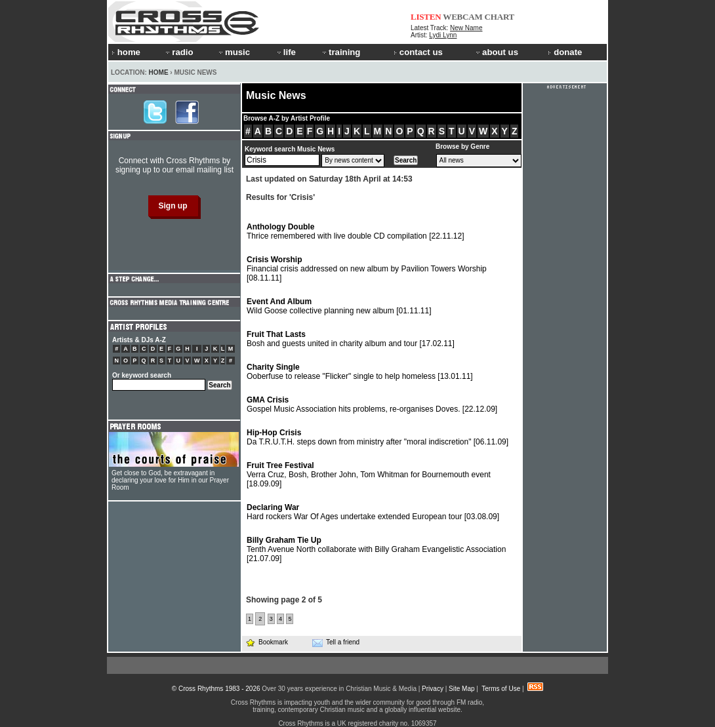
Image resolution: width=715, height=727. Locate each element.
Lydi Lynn (443, 35)
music (233, 52)
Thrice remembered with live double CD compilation (355, 231)
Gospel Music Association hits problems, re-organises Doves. (372, 404)
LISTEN (426, 17)
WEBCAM (462, 17)
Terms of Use (500, 688)
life (286, 52)
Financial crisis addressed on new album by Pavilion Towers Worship (367, 269)
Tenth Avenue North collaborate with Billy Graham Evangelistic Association (376, 549)
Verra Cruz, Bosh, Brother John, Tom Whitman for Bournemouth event (369, 474)
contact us (418, 52)
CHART (500, 17)
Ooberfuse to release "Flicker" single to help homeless (360, 372)
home (126, 52)
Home (159, 72)
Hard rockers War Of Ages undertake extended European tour (373, 512)
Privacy (432, 688)
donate (565, 52)
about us (496, 52)
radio (178, 52)
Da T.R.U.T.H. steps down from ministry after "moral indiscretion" (377, 437)
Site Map (461, 688)
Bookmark (266, 642)
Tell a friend (335, 642)
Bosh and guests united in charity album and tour (351, 339)
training (340, 52)
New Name (466, 27)
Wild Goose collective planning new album (339, 306)
